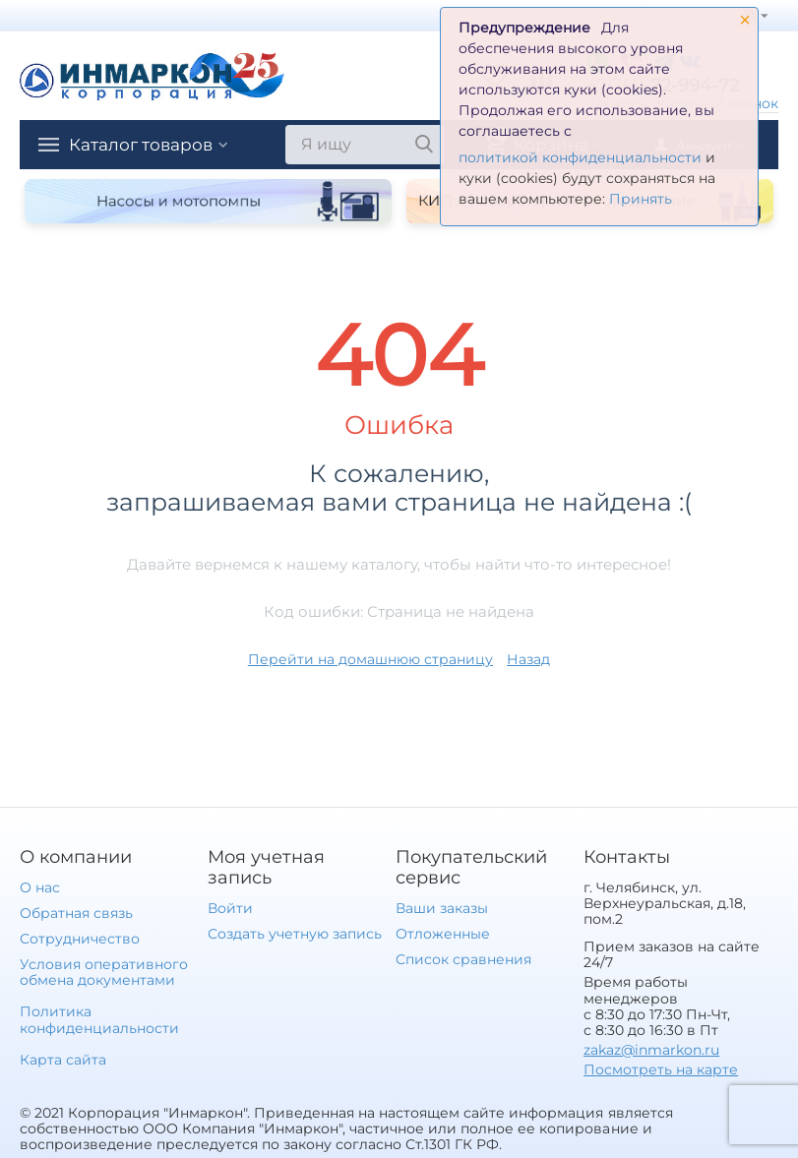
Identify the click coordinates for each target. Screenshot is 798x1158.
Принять (640, 199)
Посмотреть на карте (660, 1069)
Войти (230, 908)
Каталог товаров (145, 144)
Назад (528, 659)
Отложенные (443, 934)
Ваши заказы (442, 908)
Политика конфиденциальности (99, 1019)
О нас (40, 887)
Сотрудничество (80, 938)
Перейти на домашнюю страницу (370, 659)
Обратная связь (76, 913)
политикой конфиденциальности (580, 157)
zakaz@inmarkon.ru (651, 1050)
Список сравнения (463, 959)
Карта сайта (63, 1059)
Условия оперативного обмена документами (104, 972)
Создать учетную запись (295, 934)
